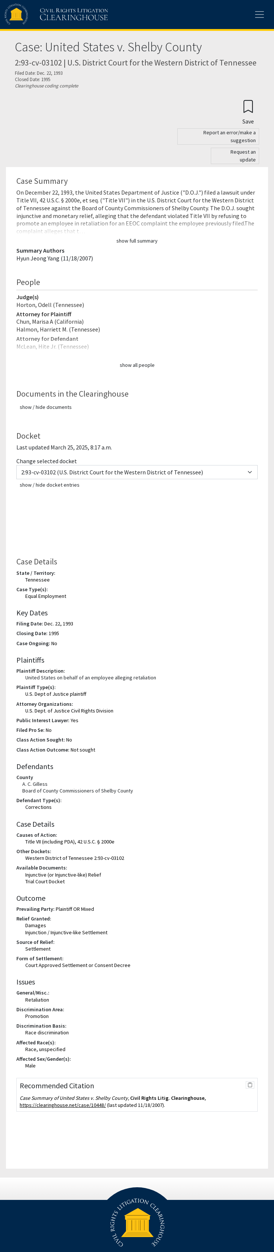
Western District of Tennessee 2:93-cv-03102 (74, 858)
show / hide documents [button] (46, 407)
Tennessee (37, 579)
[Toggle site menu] (259, 14)
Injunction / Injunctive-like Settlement (66, 932)
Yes (74, 720)
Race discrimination (47, 1032)
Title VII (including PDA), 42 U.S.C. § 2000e (70, 841)
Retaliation (37, 999)
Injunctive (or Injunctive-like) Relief (63, 874)
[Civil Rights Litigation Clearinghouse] (41, 14)
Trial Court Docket (45, 881)
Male (30, 1065)
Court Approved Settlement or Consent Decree (77, 965)
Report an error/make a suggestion (229, 136)
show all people (137, 365)
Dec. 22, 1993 (58, 623)
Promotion (37, 1016)
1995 (54, 633)
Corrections (38, 807)
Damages (35, 925)
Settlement (38, 948)
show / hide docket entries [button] (50, 484)
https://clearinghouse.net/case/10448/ (63, 1105)
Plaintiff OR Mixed (75, 909)
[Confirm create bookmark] (248, 111)
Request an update (243, 155)
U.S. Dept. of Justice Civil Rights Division (69, 710)
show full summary (137, 240)
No (54, 643)
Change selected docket (46, 461)
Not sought (83, 749)
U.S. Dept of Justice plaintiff (55, 694)
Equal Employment (45, 596)
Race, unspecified (45, 1049)
